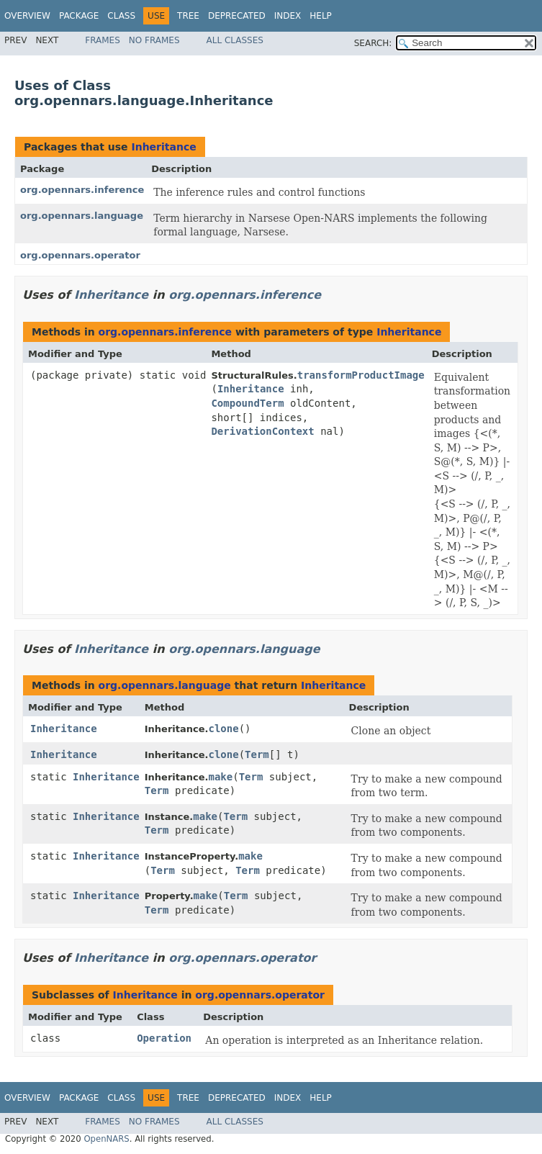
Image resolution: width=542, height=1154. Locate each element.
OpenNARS (106, 1139)
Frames (102, 40)
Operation (164, 1038)
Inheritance (163, 147)
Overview (27, 16)
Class (121, 16)
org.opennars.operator (80, 255)
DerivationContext (262, 431)
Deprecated (237, 16)
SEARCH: (373, 43)
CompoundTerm (247, 403)
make (220, 777)
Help (321, 16)
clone (223, 728)
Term (257, 754)
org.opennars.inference (82, 189)
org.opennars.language (81, 215)
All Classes (235, 40)
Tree (188, 16)
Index (288, 16)
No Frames (154, 40)
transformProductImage (361, 375)
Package (79, 16)
